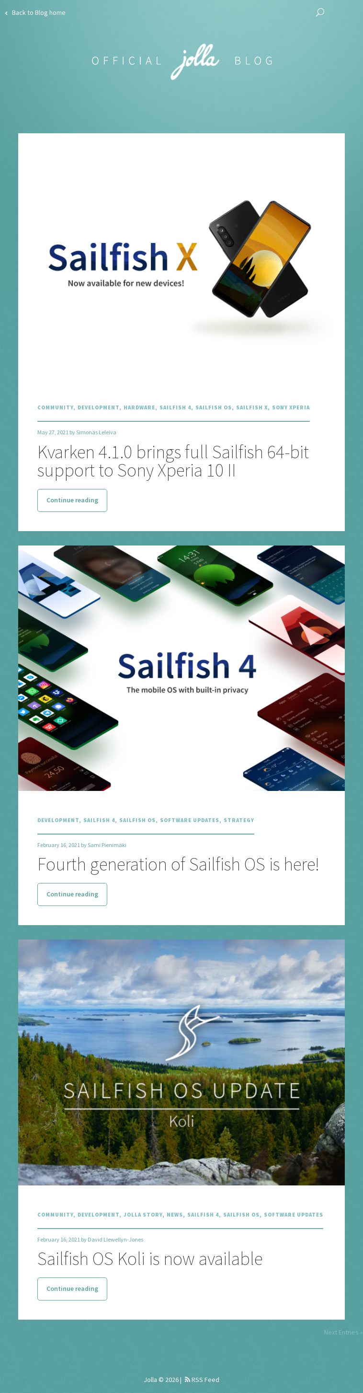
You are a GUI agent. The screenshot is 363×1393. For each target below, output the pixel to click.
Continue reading (72, 500)
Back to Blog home (35, 12)
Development (98, 407)
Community (55, 407)
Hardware (139, 407)
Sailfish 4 (175, 407)
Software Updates (189, 820)
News (175, 1214)
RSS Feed (202, 1379)
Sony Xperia (291, 407)
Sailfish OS (213, 407)
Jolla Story (143, 1214)
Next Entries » (343, 1332)
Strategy (239, 820)
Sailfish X (252, 407)
